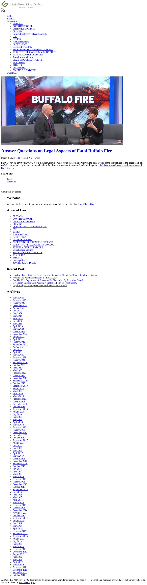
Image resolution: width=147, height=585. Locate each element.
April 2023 (18, 326)
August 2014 (18, 520)
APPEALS (18, 23)
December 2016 (20, 461)
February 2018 (19, 427)
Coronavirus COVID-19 (24, 29)
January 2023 (19, 331)
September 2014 (20, 518)
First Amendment (21, 41)
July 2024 (17, 310)
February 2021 (19, 357)
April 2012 (18, 562)
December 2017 (20, 432)
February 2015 (19, 505)
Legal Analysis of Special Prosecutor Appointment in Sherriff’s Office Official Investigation (55, 275)
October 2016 (19, 466)
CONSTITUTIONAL (23, 26)
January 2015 (19, 507)
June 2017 (17, 448)
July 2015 (17, 492)
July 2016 (17, 469)
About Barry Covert (87, 204)
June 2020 (17, 367)
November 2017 (20, 435)
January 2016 (19, 481)
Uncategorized (19, 67)
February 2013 (19, 549)
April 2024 (18, 318)
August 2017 (18, 443)
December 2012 (20, 551)
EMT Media (24, 582)
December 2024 (20, 305)
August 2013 (18, 538)
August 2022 (18, 336)
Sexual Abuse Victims (23, 57)
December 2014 (20, 510)
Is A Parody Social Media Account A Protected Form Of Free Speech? (45, 283)
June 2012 (17, 557)
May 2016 (17, 474)
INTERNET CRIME (22, 47)
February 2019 (19, 399)
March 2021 (18, 354)
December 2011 (20, 570)
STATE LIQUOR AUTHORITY (27, 60)
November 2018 (20, 404)
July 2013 (17, 541)
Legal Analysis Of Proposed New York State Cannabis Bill (40, 285)
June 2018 (17, 417)
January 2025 (19, 303)
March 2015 (18, 502)
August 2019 (18, 388)
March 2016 (18, 476)
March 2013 (18, 546)
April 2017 (18, 453)
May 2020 (17, 370)
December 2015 (20, 484)
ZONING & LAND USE (24, 70)
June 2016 (17, 471)
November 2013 (20, 533)
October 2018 (19, 406)
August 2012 (18, 554)
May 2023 (17, 323)
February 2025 (19, 300)
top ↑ (33, 582)
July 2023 (17, 321)
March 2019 (18, 396)
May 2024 (17, 316)
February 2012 (19, 567)
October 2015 (19, 487)
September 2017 (20, 440)
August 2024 (18, 308)
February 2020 (19, 373)
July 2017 (17, 445)
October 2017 (19, 437)
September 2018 (20, 409)
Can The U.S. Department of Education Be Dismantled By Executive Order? (48, 280)
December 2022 (20, 334)
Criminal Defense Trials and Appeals (30, 34)
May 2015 (17, 497)
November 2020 (20, 362)
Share (37, 158)
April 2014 (18, 528)
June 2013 (17, 544)
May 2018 (17, 419)
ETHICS (17, 39)
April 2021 (18, 352)
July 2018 (17, 414)
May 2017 (17, 450)
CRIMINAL (18, 31)
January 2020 (19, 375)
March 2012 (18, 564)
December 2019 (20, 378)
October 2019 (19, 383)
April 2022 (18, 339)
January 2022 (19, 342)
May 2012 (17, 559)
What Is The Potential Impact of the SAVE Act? (35, 277)
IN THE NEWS (20, 44)
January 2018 (19, 430)
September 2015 (20, 489)
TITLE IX (17, 65)
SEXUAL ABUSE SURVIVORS (28, 54)
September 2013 (20, 536)
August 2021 (18, 347)
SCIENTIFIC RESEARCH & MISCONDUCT (34, 52)
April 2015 (18, 500)
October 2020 (19, 365)
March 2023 (18, 329)
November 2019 (20, 380)
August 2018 (18, 411)
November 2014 (20, 513)
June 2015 (17, 494)
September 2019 (20, 386)
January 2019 (19, 401)
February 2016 (19, 479)
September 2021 (20, 344)
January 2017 (19, 458)
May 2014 (17, 526)
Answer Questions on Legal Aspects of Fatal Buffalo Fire (56, 150)
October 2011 (19, 575)
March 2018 (18, 424)
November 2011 (20, 572)
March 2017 (18, 456)
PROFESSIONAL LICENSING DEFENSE (33, 49)
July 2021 (17, 349)
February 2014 (19, 531)
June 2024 (17, 313)
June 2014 (17, 523)
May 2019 (17, 391)
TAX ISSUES (19, 62)
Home (9, 16)
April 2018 (18, 422)
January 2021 (19, 360)
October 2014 (19, 515)
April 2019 (18, 393)
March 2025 (18, 297)
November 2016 (20, 463)
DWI (15, 36)
